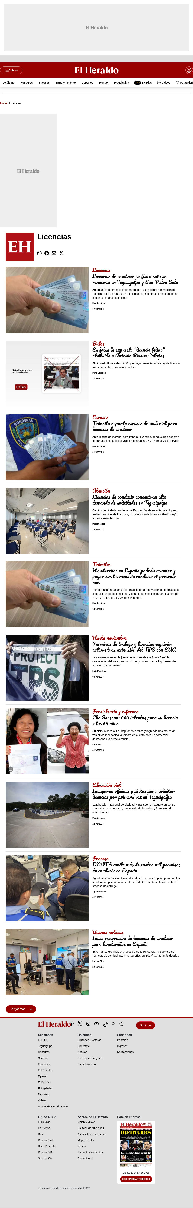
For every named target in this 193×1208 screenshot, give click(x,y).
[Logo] (96, 70)
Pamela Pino (98, 961)
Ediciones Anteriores (136, 1179)
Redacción (97, 745)
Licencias (15, 103)
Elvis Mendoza (99, 671)
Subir (145, 1025)
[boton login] (189, 70)
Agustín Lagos (99, 892)
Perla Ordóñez (99, 373)
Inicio (3, 103)
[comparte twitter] (61, 253)
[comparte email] (54, 253)
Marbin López (98, 303)
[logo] (46, 1024)
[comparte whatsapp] (39, 253)
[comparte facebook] (46, 253)
